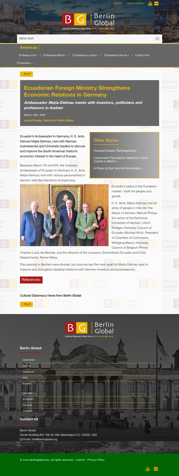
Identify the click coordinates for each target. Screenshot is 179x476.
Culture (27, 393)
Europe (27, 384)
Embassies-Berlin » (55, 55)
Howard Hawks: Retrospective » (116, 151)
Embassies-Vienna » (116, 55)
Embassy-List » (28, 55)
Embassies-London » (85, 55)
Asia (25, 378)
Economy (28, 399)
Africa (26, 366)
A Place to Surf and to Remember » (118, 168)
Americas (28, 372)
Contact (118, 3)
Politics (27, 405)
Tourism (28, 411)
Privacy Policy (95, 460)
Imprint (80, 460)
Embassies (29, 360)
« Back (26, 74)
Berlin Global (135, 3)
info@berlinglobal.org (44, 439)
